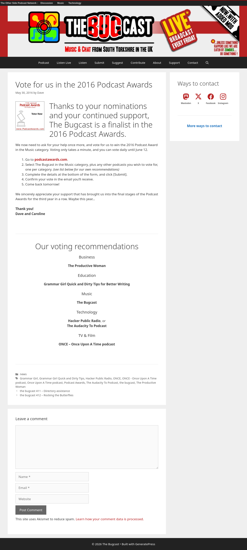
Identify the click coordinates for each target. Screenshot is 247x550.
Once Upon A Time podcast (45, 382)
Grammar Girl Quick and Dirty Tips (61, 378)
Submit (99, 63)
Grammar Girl (29, 378)
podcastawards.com (51, 159)
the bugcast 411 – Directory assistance (45, 391)
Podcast (43, 63)
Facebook (210, 103)
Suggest (117, 63)
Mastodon (186, 103)
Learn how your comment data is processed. (110, 519)
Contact (193, 63)
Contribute (138, 63)
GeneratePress (145, 544)
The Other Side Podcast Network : (20, 3)
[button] (207, 62)
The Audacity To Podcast (102, 382)
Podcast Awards (74, 382)
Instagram (223, 103)
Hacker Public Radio (99, 378)
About (157, 63)
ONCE (117, 378)
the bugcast (127, 382)
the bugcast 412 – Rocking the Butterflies (46, 395)
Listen (83, 63)
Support (174, 63)
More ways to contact (204, 126)
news (23, 374)
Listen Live (64, 63)
